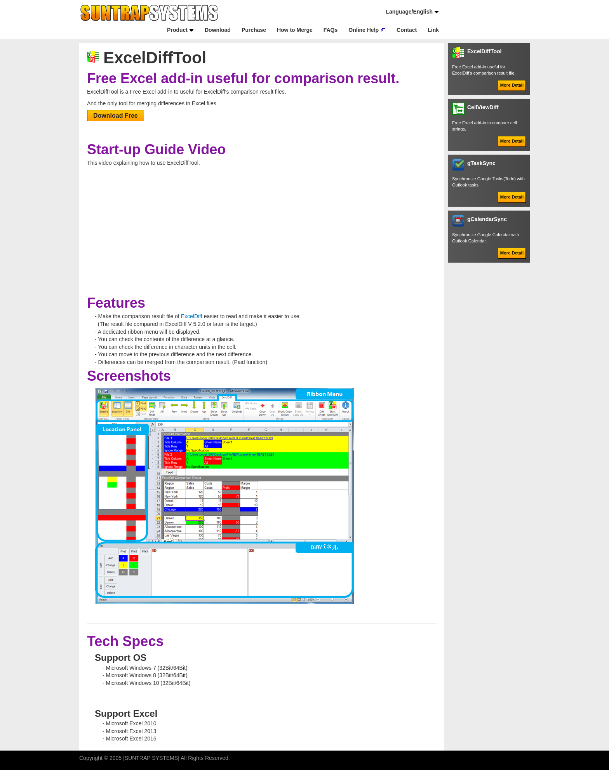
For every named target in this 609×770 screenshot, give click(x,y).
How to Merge (295, 30)
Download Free (115, 115)
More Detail (512, 85)
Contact (407, 30)
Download (218, 30)
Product (177, 30)
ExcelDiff (191, 316)
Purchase (254, 30)
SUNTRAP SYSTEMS (151, 758)
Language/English (409, 12)
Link (433, 30)
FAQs (331, 30)
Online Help (363, 30)
